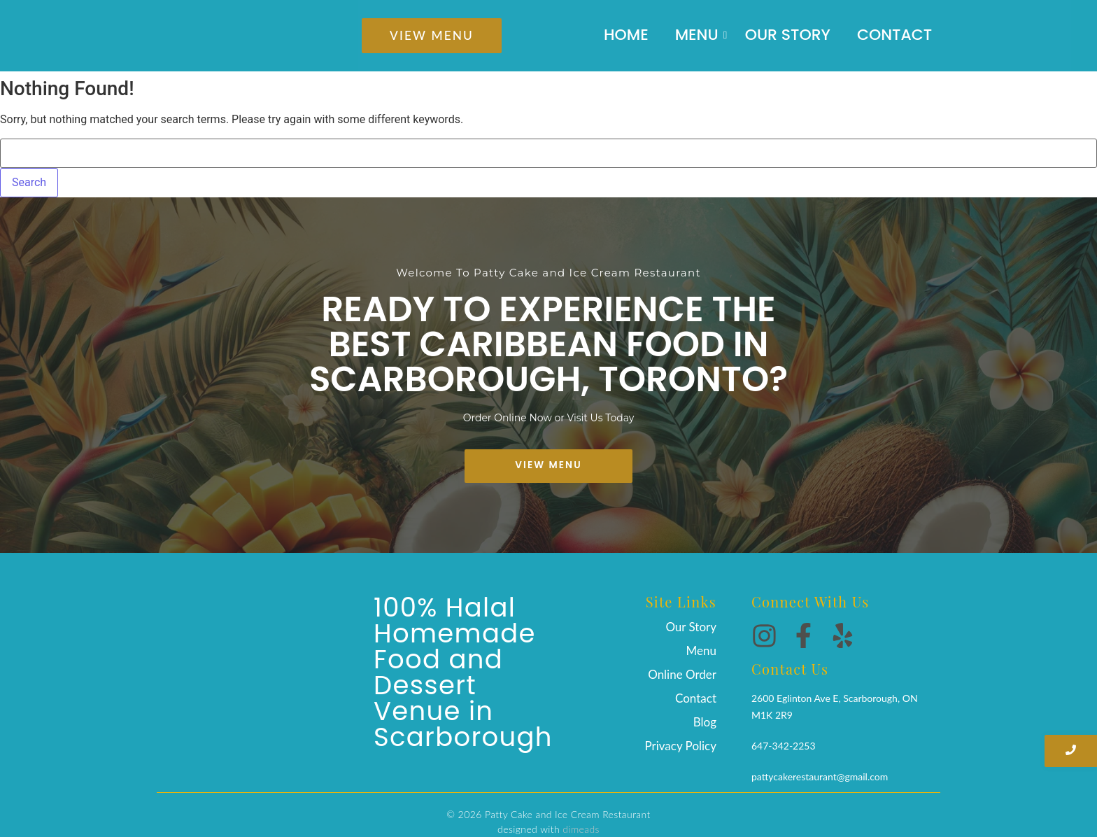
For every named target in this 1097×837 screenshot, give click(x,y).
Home (626, 35)
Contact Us (789, 664)
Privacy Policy (680, 745)
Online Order (682, 674)
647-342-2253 (783, 741)
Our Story (787, 35)
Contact (894, 35)
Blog (704, 722)
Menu (699, 35)
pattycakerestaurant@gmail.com (819, 772)
